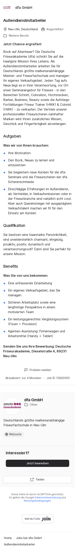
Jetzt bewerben (37, 463)
